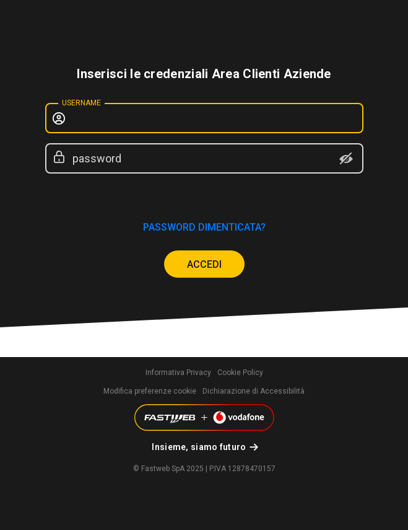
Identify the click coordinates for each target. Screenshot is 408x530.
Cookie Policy (240, 372)
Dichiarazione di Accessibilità (253, 391)
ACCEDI (204, 264)
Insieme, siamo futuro (199, 447)
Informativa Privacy (178, 372)
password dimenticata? (204, 227)
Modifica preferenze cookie (149, 391)
